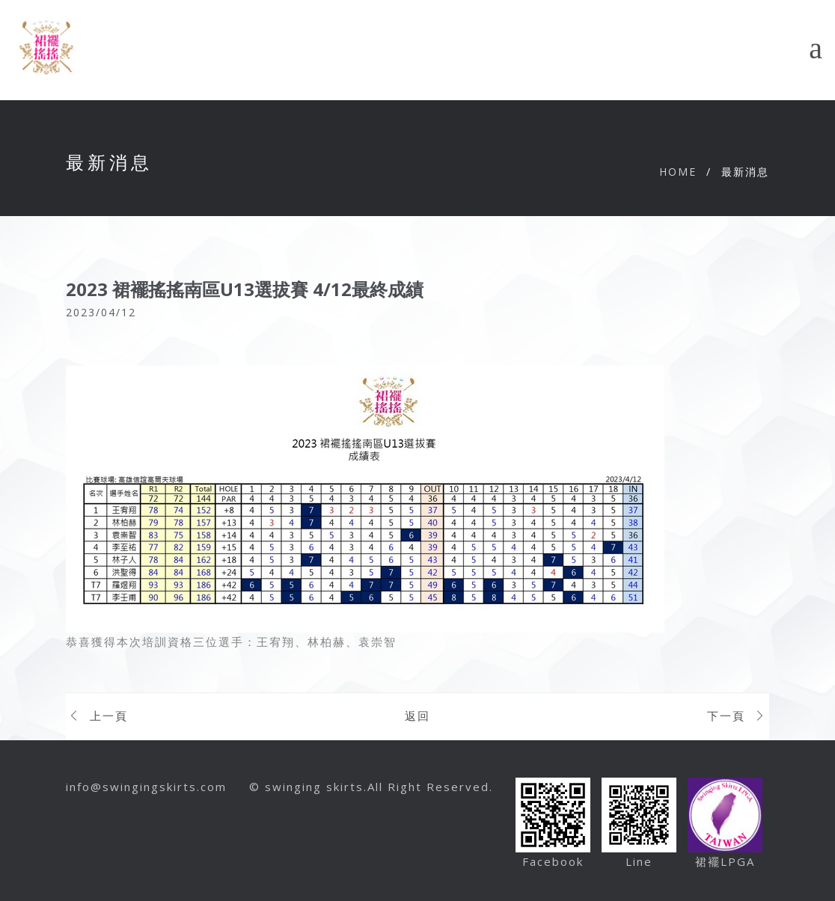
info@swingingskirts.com (146, 786)
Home (678, 171)
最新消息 (745, 171)
